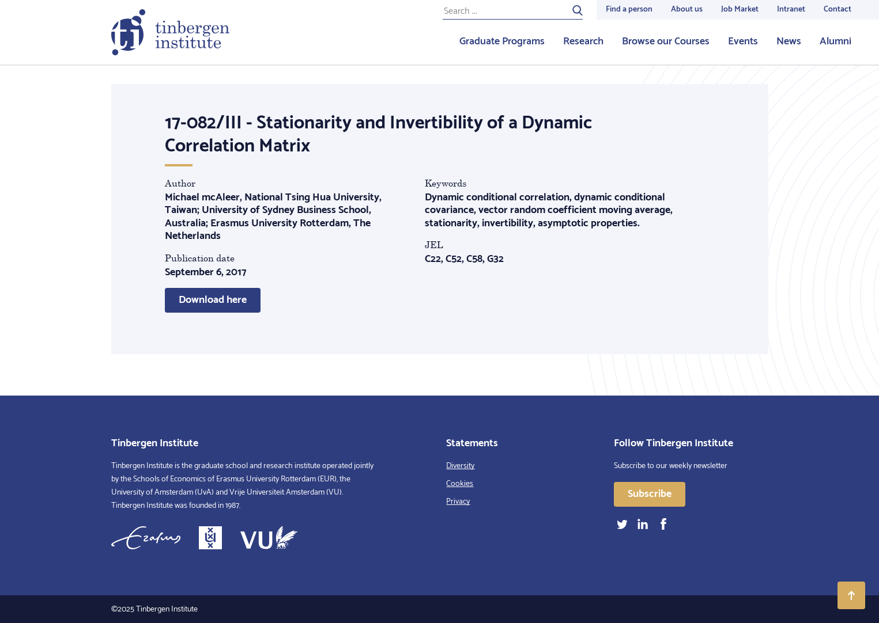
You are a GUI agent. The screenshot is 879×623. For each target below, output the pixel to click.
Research (583, 41)
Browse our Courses (666, 41)
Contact (837, 9)
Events (743, 41)
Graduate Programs (502, 41)
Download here (213, 300)
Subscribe (649, 494)
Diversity (460, 466)
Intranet (791, 9)
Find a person (629, 9)
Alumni (835, 41)
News (788, 41)
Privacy (458, 501)
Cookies (459, 484)
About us (687, 9)
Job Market (740, 9)
